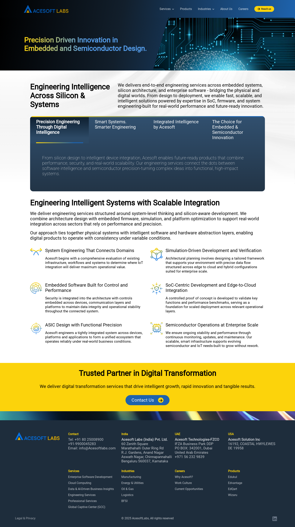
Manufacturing (131, 477)
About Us (226, 9)
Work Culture (183, 483)
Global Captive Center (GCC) (86, 507)
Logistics (127, 495)
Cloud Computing (79, 483)
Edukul (232, 477)
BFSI (124, 501)
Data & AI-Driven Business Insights (91, 489)
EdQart (232, 489)
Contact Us (147, 400)
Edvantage (235, 483)
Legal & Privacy (25, 518)
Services (167, 9)
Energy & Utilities (132, 483)
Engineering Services (82, 495)
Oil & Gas (127, 489)
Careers (243, 9)
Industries (206, 9)
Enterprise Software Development (90, 477)
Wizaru (232, 495)
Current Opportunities (189, 489)
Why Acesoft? (184, 477)
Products (186, 9)
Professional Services (82, 501)
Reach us (264, 9)
